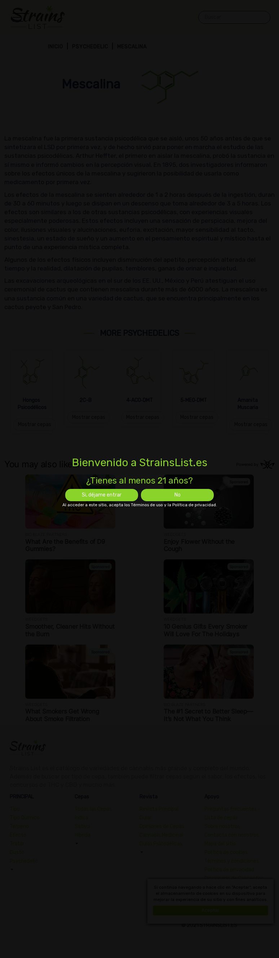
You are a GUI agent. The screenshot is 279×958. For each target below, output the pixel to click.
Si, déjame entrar (101, 495)
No (177, 495)
